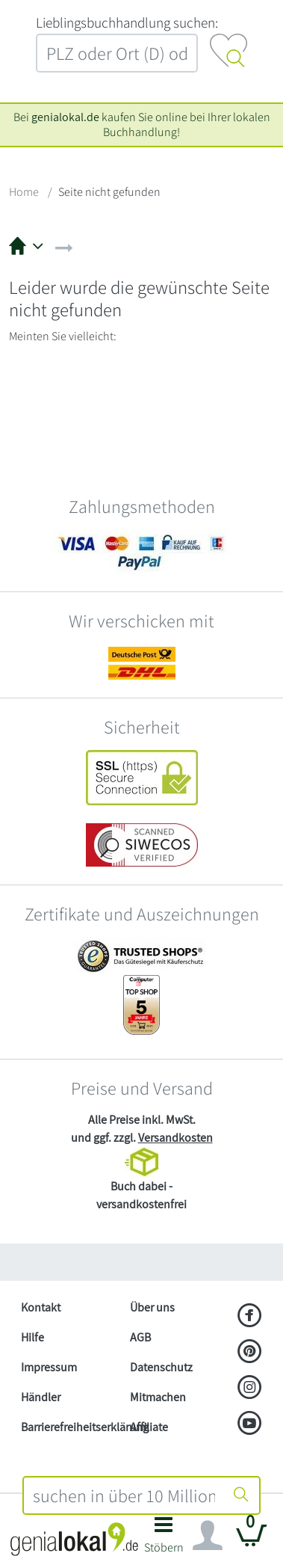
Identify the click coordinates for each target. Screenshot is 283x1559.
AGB (140, 1337)
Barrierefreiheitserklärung (69, 1427)
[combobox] (124, 1495)
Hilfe (32, 1337)
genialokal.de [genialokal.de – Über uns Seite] (65, 117)
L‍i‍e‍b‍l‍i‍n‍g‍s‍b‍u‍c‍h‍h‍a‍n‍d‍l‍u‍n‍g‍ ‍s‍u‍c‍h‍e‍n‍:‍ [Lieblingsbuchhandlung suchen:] (127, 22)
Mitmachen (158, 1397)
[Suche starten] (241, 1495)
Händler (40, 1397)
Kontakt (40, 1307)
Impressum (49, 1367)
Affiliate (149, 1427)
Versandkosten (175, 1138)
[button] (164, 1539)
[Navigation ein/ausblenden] (208, 1536)
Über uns (152, 1307)
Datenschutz (161, 1367)
